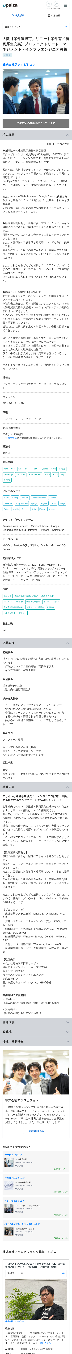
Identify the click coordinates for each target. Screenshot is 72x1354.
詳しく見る (45, 1343)
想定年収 (12, 438)
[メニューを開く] (65, 5)
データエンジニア (13, 1154)
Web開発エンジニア (14, 1177)
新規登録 (56, 8)
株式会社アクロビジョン (19, 64)
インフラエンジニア (14, 1201)
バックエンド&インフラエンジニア (22, 1224)
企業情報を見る (36, 1131)
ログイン (49, 8)
